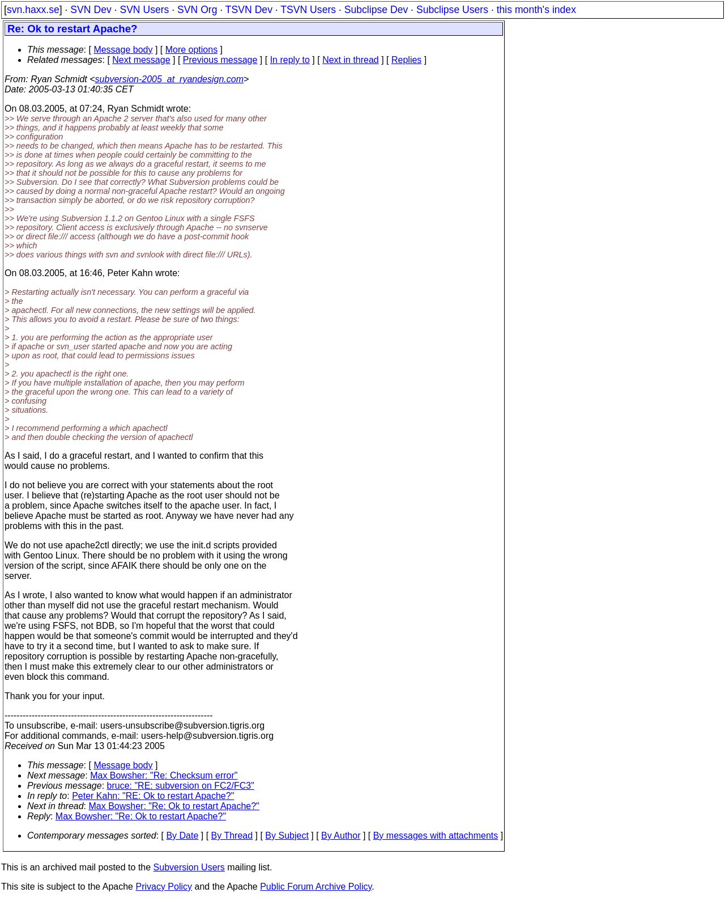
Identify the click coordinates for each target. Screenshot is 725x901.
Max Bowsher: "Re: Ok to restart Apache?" (174, 806)
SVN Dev (90, 9)
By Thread (232, 835)
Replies (406, 60)
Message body (122, 49)
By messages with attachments (435, 835)
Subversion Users (189, 867)
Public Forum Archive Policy (316, 886)
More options (191, 49)
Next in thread (350, 60)
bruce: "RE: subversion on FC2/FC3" (180, 785)
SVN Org (197, 9)
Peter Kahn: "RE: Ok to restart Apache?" (153, 796)
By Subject (286, 835)
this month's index (536, 9)
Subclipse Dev (376, 9)
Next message (141, 60)
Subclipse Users (452, 9)
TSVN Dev (248, 9)
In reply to (290, 60)
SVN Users (144, 9)
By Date (182, 835)
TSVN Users (308, 9)
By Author (340, 835)
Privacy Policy (163, 886)
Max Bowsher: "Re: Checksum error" (163, 775)
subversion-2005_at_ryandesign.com (169, 79)
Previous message (220, 60)
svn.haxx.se (33, 9)
